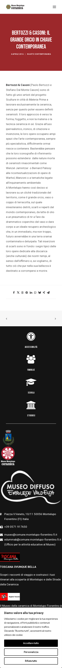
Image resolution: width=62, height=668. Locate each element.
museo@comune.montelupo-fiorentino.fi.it (30, 534)
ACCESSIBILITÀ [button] (31, 347)
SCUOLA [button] (31, 392)
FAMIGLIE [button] (31, 369)
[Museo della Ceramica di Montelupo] (15, 6)
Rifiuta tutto (31, 661)
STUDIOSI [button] (31, 415)
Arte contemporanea (40, 54)
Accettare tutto (31, 643)
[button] (14, 293)
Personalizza (31, 652)
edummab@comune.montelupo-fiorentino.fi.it (33, 539)
